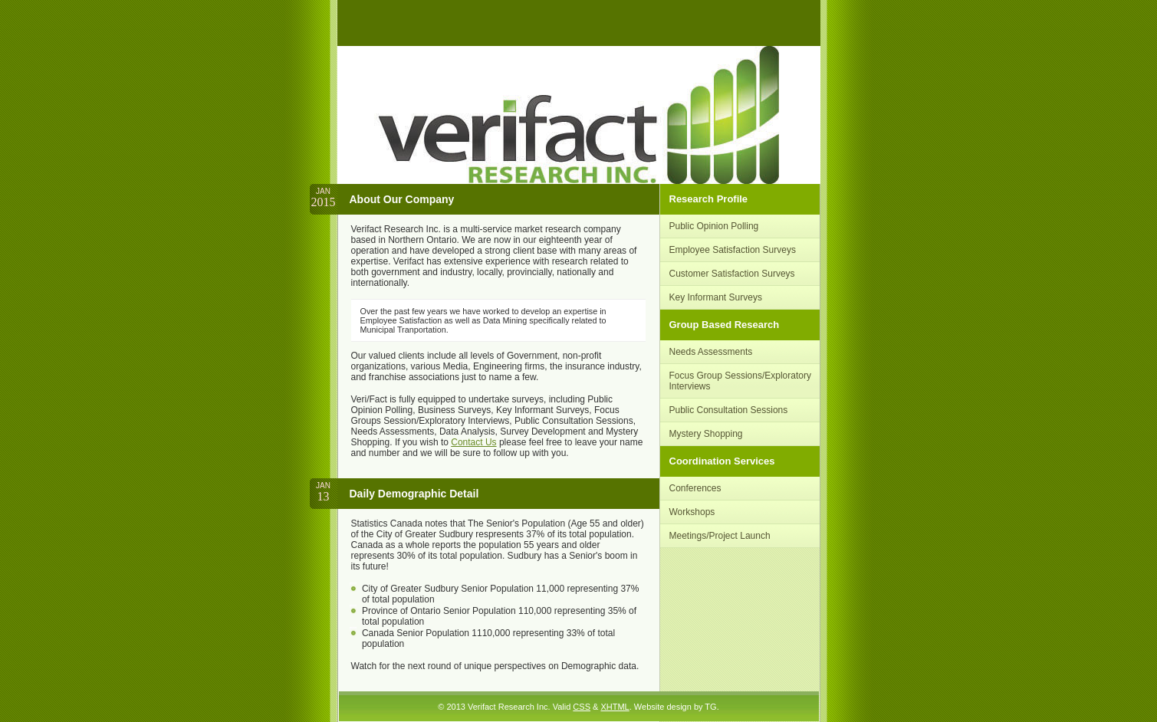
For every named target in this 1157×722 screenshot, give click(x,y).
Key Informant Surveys (715, 297)
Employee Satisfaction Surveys (732, 249)
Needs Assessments (711, 351)
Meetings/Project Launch (720, 535)
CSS (581, 706)
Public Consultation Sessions (728, 410)
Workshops (692, 512)
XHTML (614, 706)
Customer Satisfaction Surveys (732, 273)
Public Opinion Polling (714, 226)
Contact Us (473, 442)
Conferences (695, 488)
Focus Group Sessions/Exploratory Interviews (740, 381)
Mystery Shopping (706, 433)
